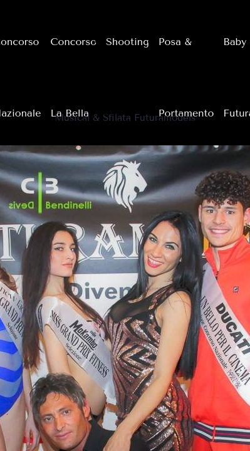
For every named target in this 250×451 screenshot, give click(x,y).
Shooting (127, 42)
